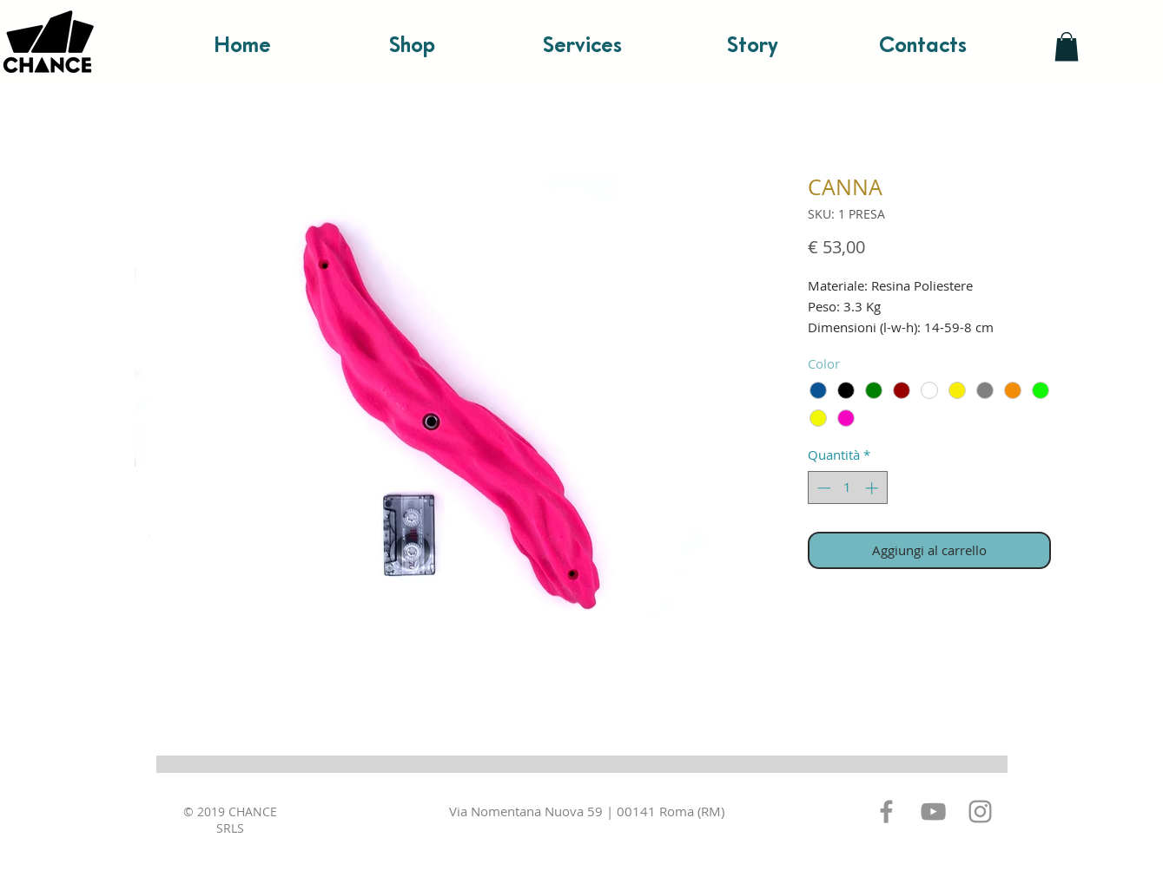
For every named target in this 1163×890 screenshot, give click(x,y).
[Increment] (873, 488)
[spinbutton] (847, 488)
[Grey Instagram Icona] (980, 811)
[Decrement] (822, 488)
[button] (1066, 46)
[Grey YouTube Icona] (933, 811)
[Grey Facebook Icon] (886, 811)
